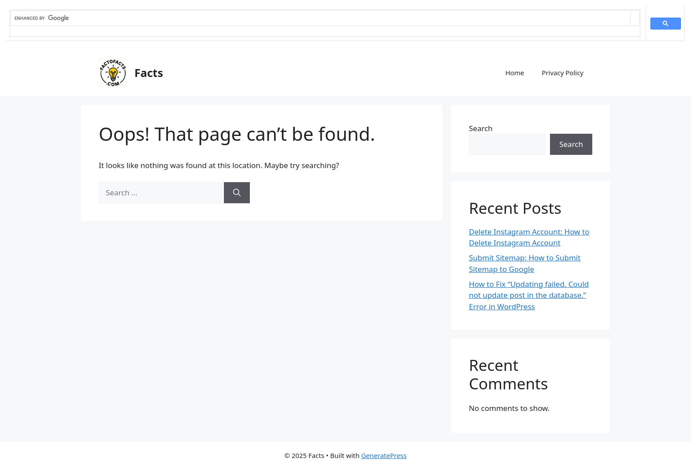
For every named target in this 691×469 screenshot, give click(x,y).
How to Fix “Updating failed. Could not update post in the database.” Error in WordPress (529, 295)
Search (481, 128)
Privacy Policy (562, 72)
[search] (320, 18)
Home (514, 72)
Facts (148, 72)
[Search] (237, 192)
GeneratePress (384, 455)
